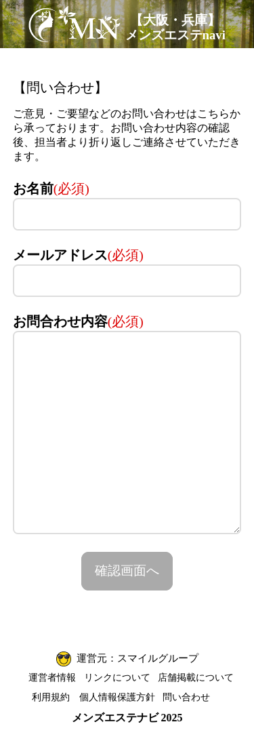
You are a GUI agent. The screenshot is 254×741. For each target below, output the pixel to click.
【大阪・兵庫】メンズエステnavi (175, 28)
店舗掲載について (196, 677)
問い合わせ (186, 697)
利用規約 (51, 697)
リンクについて (117, 677)
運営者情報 (52, 677)
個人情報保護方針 (117, 697)
